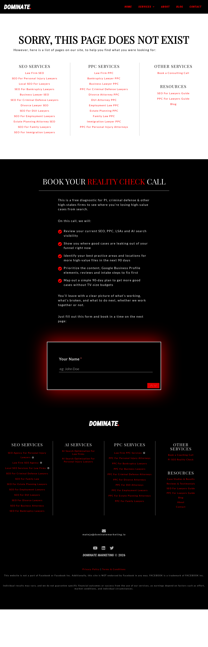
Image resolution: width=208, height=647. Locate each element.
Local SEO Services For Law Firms (25, 468)
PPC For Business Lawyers (130, 469)
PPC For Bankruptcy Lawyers (129, 464)
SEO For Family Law (27, 479)
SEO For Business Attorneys (27, 506)
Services (146, 6)
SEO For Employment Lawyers (27, 490)
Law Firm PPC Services (128, 453)
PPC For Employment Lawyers (130, 491)
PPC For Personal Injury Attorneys (130, 458)
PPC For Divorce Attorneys (129, 480)
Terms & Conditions (114, 570)
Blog (179, 6)
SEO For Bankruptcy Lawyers (27, 511)
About (165, 6)
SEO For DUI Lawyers (27, 495)
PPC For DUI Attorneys (130, 485)
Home (128, 6)
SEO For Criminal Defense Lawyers (27, 474)
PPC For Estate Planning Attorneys (130, 496)
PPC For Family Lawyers (129, 501)
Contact (196, 6)
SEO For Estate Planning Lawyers (27, 485)
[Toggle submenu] (33, 458)
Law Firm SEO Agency (26, 463)
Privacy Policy (91, 570)
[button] (146, 6)
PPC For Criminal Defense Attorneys (130, 475)
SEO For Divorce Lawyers (27, 501)
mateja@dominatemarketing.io (104, 534)
